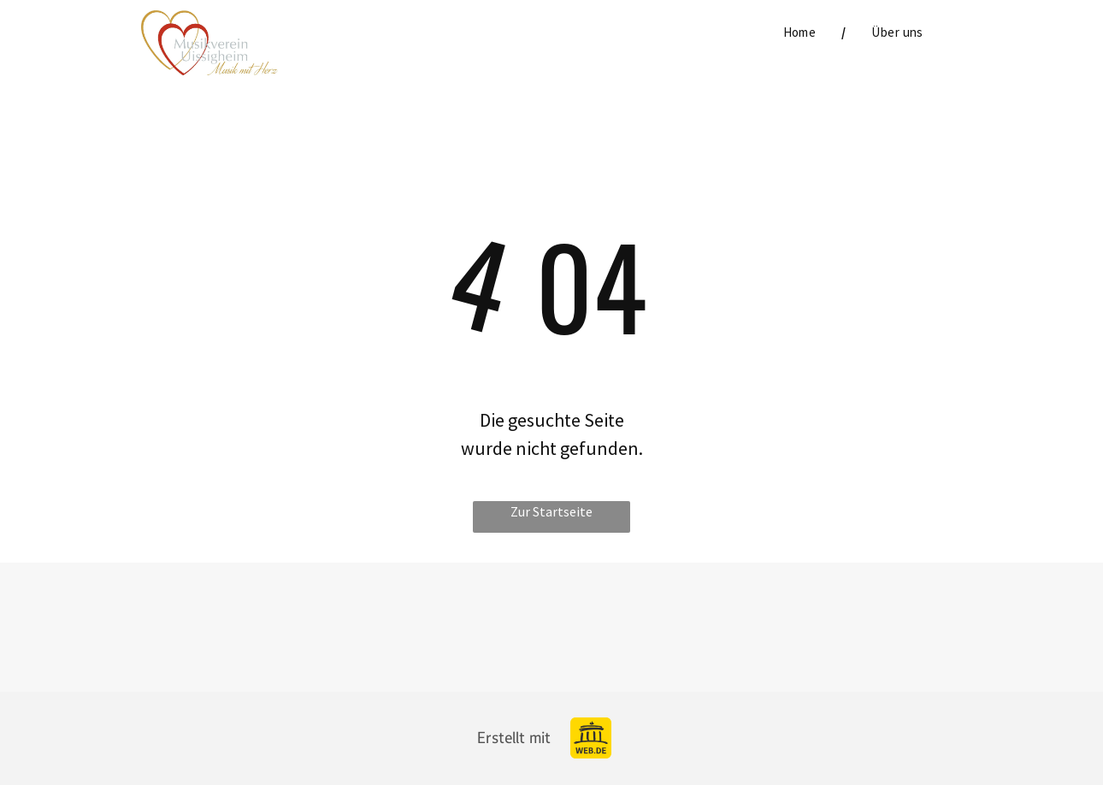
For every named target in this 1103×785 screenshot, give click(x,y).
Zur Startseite (551, 511)
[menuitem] (802, 33)
